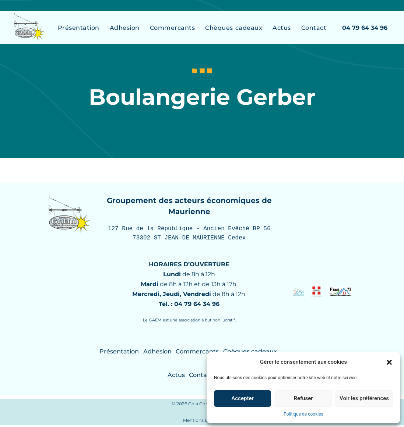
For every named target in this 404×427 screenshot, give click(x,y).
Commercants (172, 27)
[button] (389, 362)
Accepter (242, 398)
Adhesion (125, 27)
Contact (314, 27)
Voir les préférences (364, 398)
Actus (282, 27)
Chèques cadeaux (233, 27)
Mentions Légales (202, 422)
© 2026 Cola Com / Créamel (202, 406)
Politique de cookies (303, 414)
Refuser (303, 398)
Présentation (78, 27)
